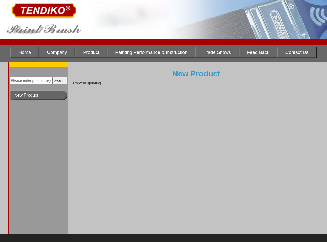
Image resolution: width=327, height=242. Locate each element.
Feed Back (258, 52)
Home (24, 52)
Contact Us (297, 52)
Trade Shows (217, 52)
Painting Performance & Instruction (151, 52)
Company (57, 52)
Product (91, 52)
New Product (26, 95)
